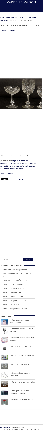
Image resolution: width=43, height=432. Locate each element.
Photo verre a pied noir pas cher (15, 309)
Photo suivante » (6, 173)
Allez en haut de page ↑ (35, 429)
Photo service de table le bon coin (22, 355)
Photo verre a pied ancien (19, 364)
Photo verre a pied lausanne (13, 288)
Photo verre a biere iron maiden (21, 399)
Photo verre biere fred (11, 304)
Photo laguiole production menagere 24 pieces (19, 392)
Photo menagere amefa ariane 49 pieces (18, 280)
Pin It (21, 179)
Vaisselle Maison (21, 2)
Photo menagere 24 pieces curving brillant (20, 321)
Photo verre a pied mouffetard (14, 300)
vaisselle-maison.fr (7, 17)
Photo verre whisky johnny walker (22, 382)
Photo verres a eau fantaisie (13, 284)
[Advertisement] (21, 56)
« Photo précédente (7, 30)
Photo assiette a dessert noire (21, 346)
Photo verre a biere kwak (12, 292)
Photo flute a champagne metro (15, 270)
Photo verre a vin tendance (13, 296)
